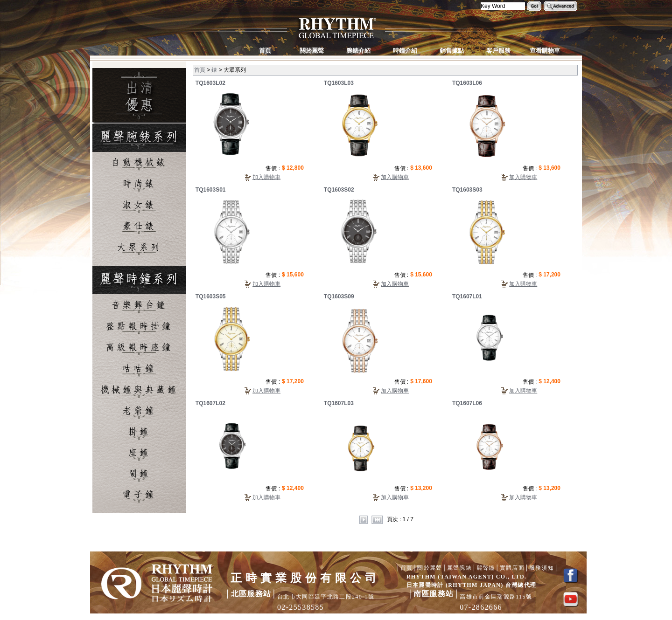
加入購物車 (266, 177)
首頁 (199, 70)
